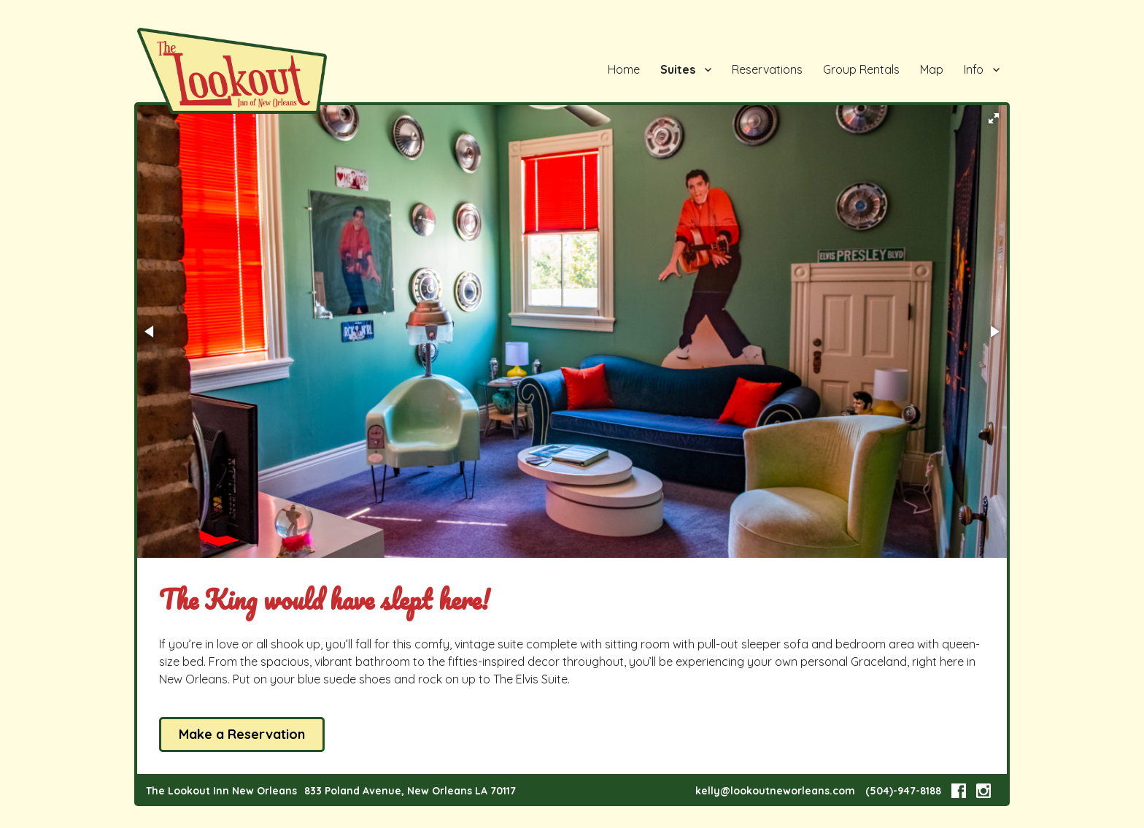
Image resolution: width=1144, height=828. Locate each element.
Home (624, 69)
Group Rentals (861, 69)
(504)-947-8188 (903, 790)
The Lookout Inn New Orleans (221, 790)
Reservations (767, 69)
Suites (677, 69)
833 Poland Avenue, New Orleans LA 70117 (410, 790)
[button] (993, 118)
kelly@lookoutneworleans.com (775, 790)
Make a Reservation (242, 734)
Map (931, 69)
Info (973, 69)
